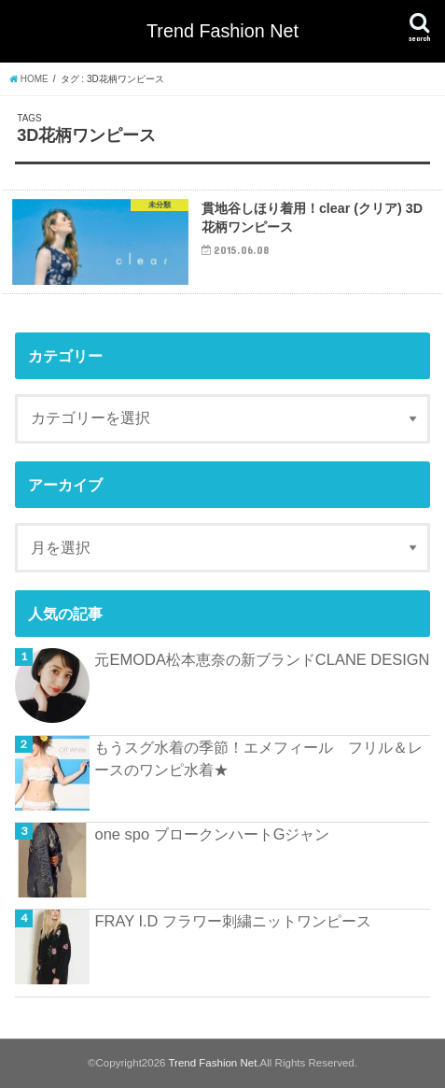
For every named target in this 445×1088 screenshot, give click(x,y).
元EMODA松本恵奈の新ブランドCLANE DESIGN (261, 659)
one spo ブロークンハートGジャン (211, 834)
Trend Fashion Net (222, 31)
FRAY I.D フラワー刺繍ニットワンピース (232, 920)
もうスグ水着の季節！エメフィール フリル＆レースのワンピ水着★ (258, 759)
